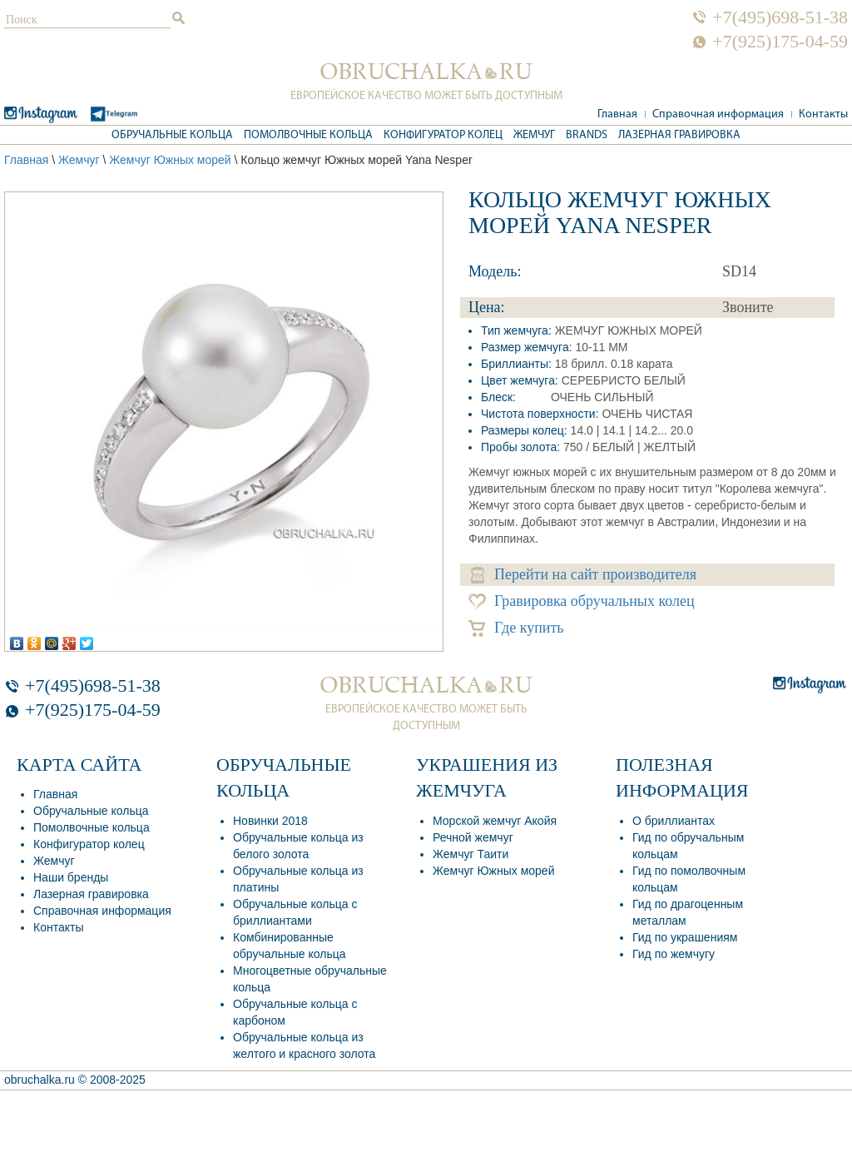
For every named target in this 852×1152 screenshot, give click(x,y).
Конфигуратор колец (443, 135)
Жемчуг (534, 135)
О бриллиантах (673, 820)
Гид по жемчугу (673, 954)
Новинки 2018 (270, 820)
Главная (617, 114)
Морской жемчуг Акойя (495, 820)
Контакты (823, 114)
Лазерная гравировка (679, 135)
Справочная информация (718, 114)
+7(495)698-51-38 (780, 17)
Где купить (516, 628)
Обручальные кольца (172, 135)
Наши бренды (70, 877)
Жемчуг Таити (470, 854)
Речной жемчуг (473, 837)
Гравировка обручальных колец (581, 601)
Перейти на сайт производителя (583, 575)
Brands (586, 135)
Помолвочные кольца (308, 135)
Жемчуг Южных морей (169, 159)
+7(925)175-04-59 (780, 41)
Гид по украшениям (684, 937)
